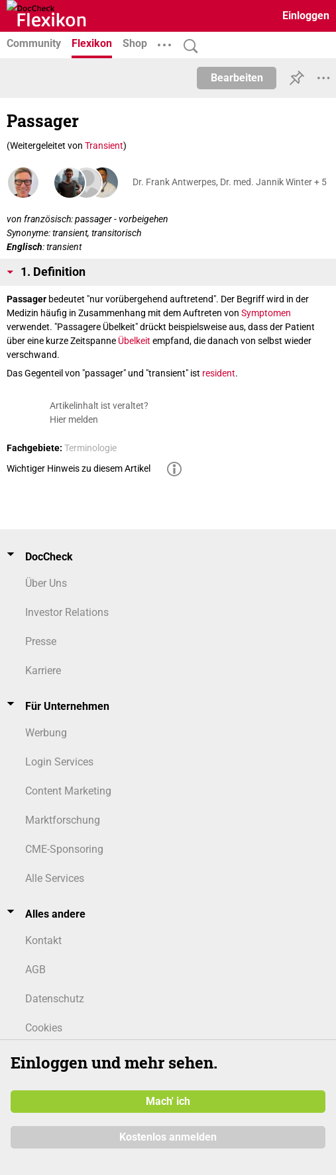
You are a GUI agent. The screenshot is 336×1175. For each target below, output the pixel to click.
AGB (35, 969)
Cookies (43, 1028)
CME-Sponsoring (64, 849)
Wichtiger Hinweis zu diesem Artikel (78, 468)
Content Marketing (68, 791)
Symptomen (266, 313)
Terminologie (90, 448)
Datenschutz (54, 998)
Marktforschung (62, 820)
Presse (40, 641)
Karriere (43, 670)
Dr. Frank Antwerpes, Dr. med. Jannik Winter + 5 (230, 182)
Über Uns (46, 583)
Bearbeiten (237, 77)
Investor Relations (67, 612)
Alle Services (54, 878)
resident (218, 373)
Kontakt (43, 940)
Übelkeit (134, 340)
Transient (104, 145)
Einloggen (305, 15)
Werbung (46, 732)
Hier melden (74, 419)
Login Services (59, 762)
